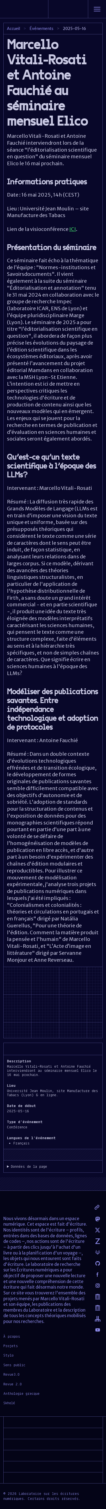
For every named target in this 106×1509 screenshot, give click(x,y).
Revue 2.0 (12, 1384)
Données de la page (29, 1166)
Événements (41, 28)
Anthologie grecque (21, 1393)
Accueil (13, 28)
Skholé (9, 1403)
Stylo (8, 1355)
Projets (10, 1345)
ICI (72, 229)
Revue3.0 (11, 1374)
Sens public (14, 1365)
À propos (11, 1336)
